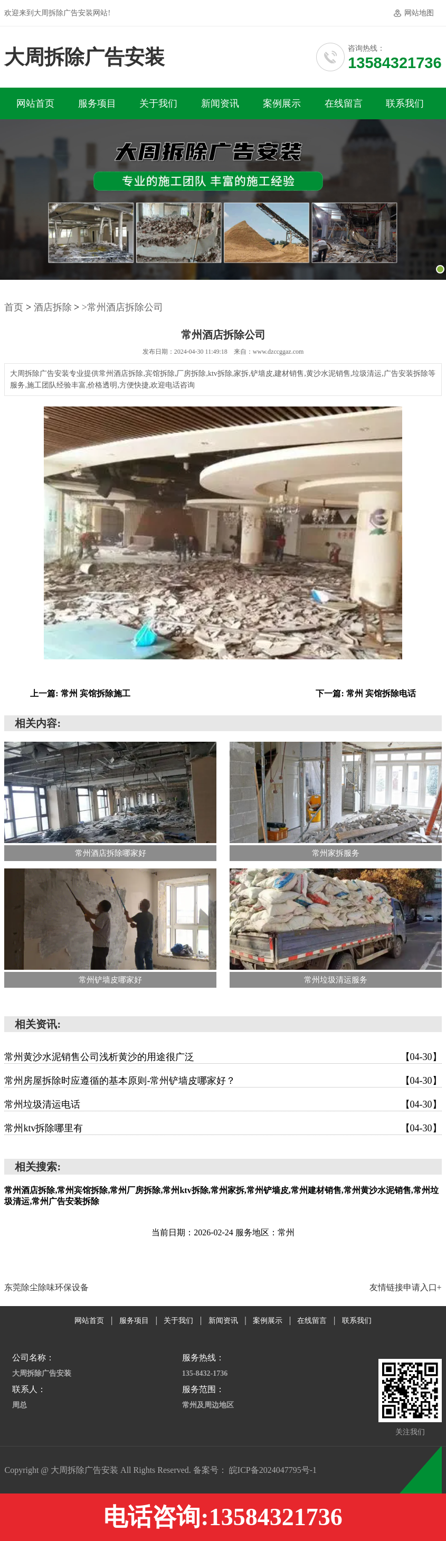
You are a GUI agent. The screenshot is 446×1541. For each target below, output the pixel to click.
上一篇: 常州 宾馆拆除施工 (80, 693)
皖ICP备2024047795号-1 (273, 1470)
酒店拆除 (53, 307)
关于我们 (158, 103)
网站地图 (419, 13)
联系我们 (405, 103)
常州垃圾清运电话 (222, 1104)
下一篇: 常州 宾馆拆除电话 (365, 693)
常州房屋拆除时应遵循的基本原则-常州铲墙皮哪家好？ (222, 1080)
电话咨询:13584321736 (222, 1517)
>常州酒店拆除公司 (122, 307)
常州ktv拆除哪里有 (222, 1128)
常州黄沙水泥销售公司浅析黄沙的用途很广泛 (222, 1057)
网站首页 (35, 103)
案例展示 (282, 103)
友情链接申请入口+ (405, 1287)
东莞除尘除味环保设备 (46, 1287)
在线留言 (344, 103)
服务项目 (97, 103)
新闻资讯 (220, 103)
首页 (13, 307)
